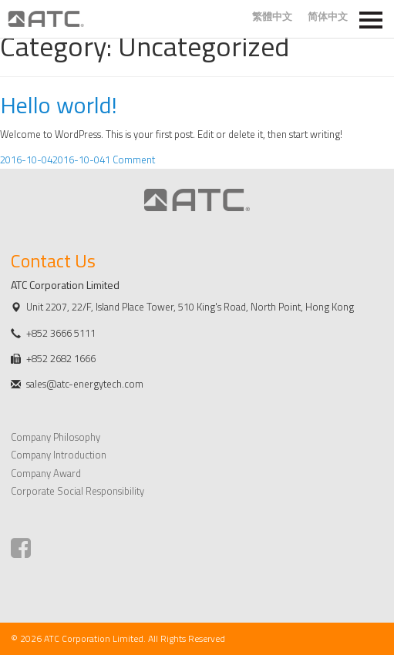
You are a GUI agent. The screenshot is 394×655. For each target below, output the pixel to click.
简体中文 (328, 16)
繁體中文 (272, 16)
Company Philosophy (55, 437)
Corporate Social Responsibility (77, 491)
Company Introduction (58, 454)
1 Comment (130, 159)
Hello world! (58, 105)
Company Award (46, 473)
